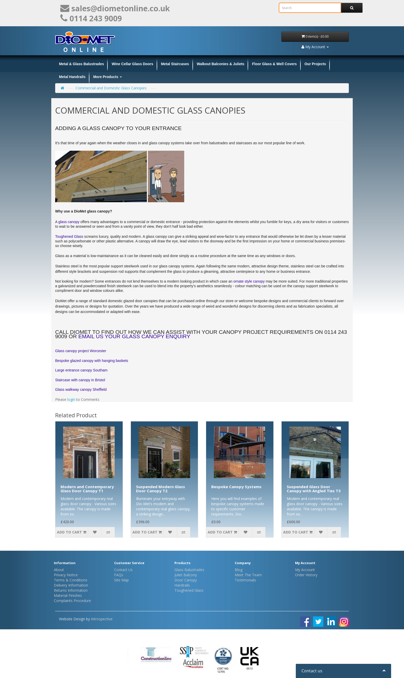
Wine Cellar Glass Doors (132, 64)
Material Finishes (68, 595)
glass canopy (68, 222)
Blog (238, 569)
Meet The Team (248, 574)
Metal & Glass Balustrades (81, 64)
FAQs (118, 574)
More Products (107, 77)
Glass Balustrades (189, 569)
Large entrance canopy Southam (81, 370)
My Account (305, 569)
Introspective (102, 618)
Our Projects (315, 64)
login (71, 399)
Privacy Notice (66, 574)
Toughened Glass (69, 236)
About (59, 569)
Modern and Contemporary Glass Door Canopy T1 (87, 489)
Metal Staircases (175, 64)
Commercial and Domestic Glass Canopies (111, 88)
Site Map (121, 580)
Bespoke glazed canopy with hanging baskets (91, 361)
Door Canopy (185, 580)
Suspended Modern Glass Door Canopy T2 (160, 489)
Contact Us (123, 569)
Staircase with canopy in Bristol (80, 380)
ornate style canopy (249, 281)
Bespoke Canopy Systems (236, 486)
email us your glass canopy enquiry (134, 336)
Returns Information (71, 590)
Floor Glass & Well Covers (274, 64)
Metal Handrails (72, 77)
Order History (306, 574)
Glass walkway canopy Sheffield (81, 389)
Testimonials (245, 580)
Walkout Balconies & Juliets (221, 64)
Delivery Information (71, 585)
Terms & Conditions (70, 580)
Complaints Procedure (72, 600)
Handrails (182, 585)
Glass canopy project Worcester (80, 351)
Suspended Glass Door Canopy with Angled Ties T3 (314, 489)
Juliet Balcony (185, 574)
